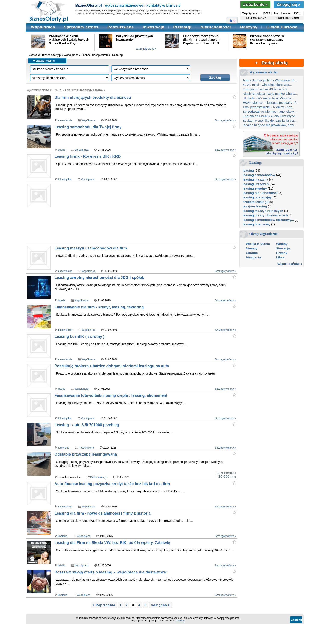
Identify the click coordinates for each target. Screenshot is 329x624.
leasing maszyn (255, 179)
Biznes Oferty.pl (52, 55)
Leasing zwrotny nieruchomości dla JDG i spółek (99, 278)
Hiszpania (253, 257)
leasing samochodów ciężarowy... (268, 220)
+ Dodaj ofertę (271, 62)
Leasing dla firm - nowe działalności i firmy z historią (103, 513)
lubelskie (63, 536)
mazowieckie (65, 120)
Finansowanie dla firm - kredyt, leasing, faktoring (99, 307)
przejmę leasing (255, 206)
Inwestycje (153, 27)
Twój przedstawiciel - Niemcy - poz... (269, 107)
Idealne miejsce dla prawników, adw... (269, 125)
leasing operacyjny (257, 197)
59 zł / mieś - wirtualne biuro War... (267, 84)
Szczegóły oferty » (225, 120)
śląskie (61, 300)
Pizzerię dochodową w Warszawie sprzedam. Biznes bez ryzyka (267, 39)
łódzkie (61, 149)
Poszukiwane (120, 27)
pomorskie (63, 447)
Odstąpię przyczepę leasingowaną (86, 454)
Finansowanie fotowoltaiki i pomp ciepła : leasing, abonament (111, 395)
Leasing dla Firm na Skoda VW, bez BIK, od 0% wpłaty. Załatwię (112, 543)
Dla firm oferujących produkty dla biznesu (93, 97)
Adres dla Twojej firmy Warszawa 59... (270, 80)
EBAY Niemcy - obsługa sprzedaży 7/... (270, 102)
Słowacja (283, 248)
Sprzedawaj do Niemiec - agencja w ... (270, 111)
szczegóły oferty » (146, 48)
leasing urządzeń (256, 184)
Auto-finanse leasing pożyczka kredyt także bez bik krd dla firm (112, 484)
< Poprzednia (104, 605)
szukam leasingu (256, 202)
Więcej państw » (289, 263)
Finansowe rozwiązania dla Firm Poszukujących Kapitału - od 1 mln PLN (201, 39)
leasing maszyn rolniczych (263, 211)
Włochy (282, 244)
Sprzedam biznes (81, 27)
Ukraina (252, 253)
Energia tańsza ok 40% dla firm (265, 89)
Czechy (282, 253)
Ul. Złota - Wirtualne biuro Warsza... (268, 98)
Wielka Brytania (258, 244)
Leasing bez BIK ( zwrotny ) (80, 336)
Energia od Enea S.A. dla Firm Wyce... (270, 116)
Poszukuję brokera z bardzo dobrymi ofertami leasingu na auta (112, 366)
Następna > (160, 605)
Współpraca (43, 27)
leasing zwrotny (255, 188)
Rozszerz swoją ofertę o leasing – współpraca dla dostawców (110, 572)
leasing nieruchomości (260, 193)
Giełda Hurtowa (282, 27)
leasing (248, 170)
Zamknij (296, 619)
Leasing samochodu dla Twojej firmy (88, 127)
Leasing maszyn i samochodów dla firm (91, 248)
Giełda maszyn (98, 477)
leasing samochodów (259, 175)
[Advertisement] (136, 213)
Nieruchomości (216, 27)
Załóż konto (255, 4)
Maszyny (248, 27)
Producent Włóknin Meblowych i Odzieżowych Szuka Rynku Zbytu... (69, 39)
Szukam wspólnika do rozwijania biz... (270, 120)
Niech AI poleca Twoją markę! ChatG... (270, 93)
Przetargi (182, 27)
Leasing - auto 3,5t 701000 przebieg (87, 425)
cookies (180, 620)
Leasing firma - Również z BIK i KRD (88, 156)
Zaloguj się (288, 4)
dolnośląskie (65, 179)
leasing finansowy (256, 224)
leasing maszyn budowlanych (265, 215)
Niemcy (251, 248)
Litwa (280, 257)
